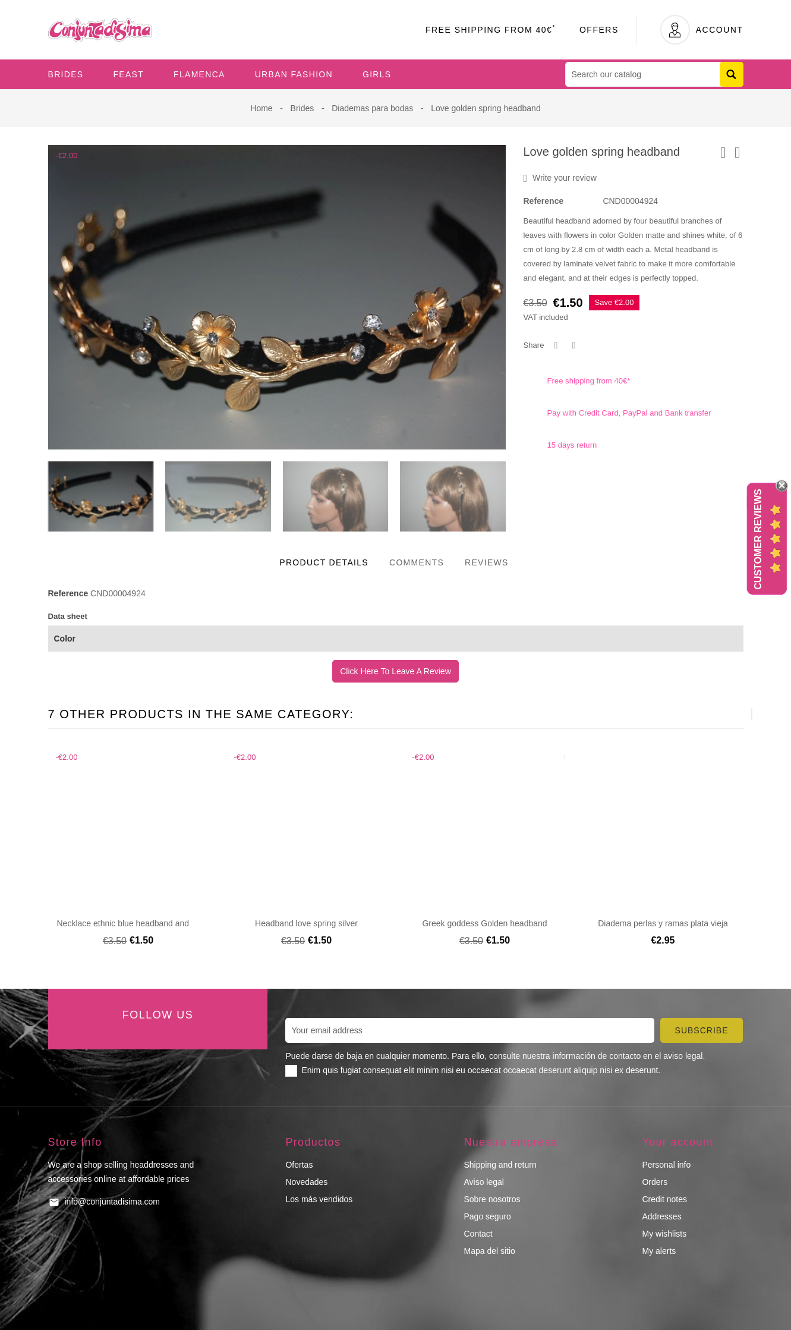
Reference (544, 201)
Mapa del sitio (489, 1251)
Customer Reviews (758, 539)
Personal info (666, 1164)
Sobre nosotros (492, 1199)
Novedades (306, 1182)
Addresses (661, 1216)
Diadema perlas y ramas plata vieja (663, 923)
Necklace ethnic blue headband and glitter (134, 923)
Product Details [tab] (323, 562)
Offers (599, 29)
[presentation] (722, 714)
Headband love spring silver (306, 923)
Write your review (560, 178)
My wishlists (664, 1233)
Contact (478, 1233)
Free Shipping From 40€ (491, 29)
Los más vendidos (318, 1199)
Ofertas (299, 1164)
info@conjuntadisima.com (112, 1201)
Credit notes (664, 1199)
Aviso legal (483, 1182)
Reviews (487, 562)
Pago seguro (487, 1216)
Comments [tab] (416, 562)
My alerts (659, 1251)
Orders (654, 1182)
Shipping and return (500, 1164)
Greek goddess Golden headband (484, 923)
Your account (677, 1142)
